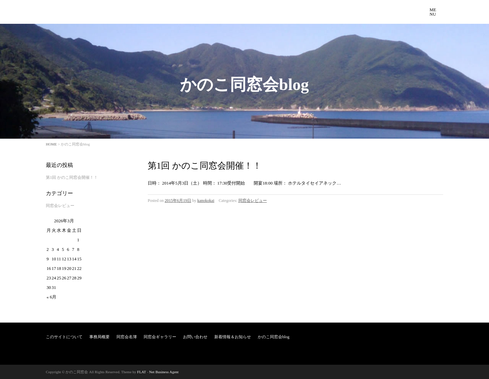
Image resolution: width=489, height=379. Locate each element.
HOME (51, 144)
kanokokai (205, 200)
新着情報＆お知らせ (232, 336)
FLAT (141, 372)
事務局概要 (99, 336)
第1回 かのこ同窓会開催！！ (204, 166)
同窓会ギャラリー (160, 336)
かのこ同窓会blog (273, 336)
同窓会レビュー (252, 200)
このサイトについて (64, 336)
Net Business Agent (164, 372)
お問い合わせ (195, 336)
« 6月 (51, 296)
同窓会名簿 (126, 336)
